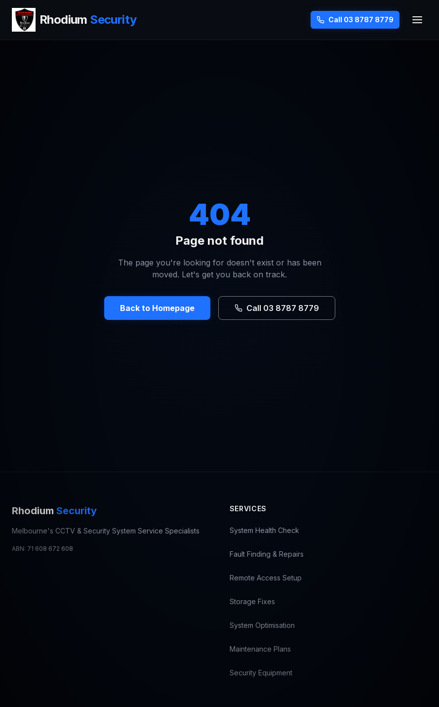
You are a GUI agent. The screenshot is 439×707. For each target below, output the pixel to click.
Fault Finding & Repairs (267, 554)
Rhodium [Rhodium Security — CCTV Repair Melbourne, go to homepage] (54, 511)
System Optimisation (262, 625)
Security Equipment (261, 672)
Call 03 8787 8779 (355, 19)
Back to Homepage (157, 308)
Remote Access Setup (266, 578)
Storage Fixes (252, 601)
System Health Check (264, 530)
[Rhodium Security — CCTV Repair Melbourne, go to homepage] (74, 20)
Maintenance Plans (260, 649)
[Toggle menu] (417, 20)
